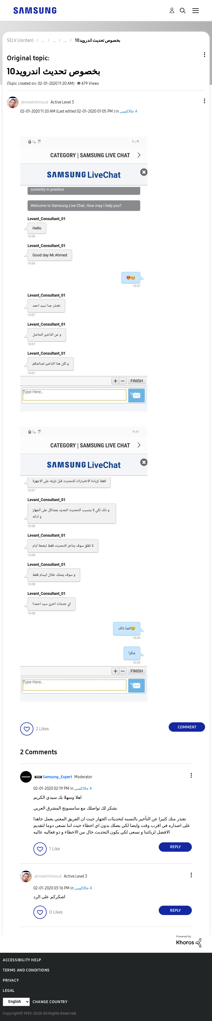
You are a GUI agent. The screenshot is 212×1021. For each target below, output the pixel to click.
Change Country (50, 1002)
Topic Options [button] (195, 54)
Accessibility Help (22, 960)
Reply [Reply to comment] (175, 847)
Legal (9, 990)
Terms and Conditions (26, 970)
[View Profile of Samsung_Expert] (57, 777)
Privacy (11, 980)
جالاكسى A (128, 111)
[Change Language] (16, 1002)
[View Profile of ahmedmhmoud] (34, 102)
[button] (195, 101)
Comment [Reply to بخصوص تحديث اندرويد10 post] (187, 727)
